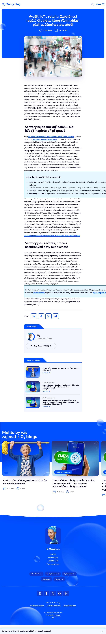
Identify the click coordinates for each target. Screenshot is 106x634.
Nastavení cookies (37, 605)
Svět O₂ (53, 554)
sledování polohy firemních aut (45, 139)
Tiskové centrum (69, 605)
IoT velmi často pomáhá (51, 136)
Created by (53, 617)
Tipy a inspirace (53, 564)
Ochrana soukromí (54, 605)
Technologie (53, 557)
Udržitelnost (53, 561)
